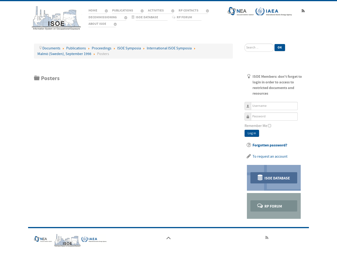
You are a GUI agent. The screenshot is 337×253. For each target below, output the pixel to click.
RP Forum (269, 205)
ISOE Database (273, 177)
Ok (280, 47)
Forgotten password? (270, 145)
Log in (252, 133)
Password (249, 114)
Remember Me (256, 126)
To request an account (270, 156)
